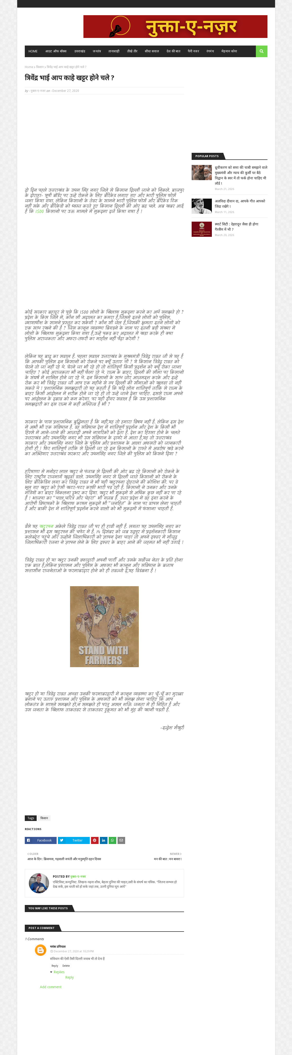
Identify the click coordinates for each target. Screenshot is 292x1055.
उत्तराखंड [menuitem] (79, 51)
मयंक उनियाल (57, 946)
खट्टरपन (46, 527)
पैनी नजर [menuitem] (193, 51)
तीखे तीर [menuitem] (132, 51)
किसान (40, 67)
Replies (59, 972)
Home (29, 67)
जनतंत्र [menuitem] (97, 51)
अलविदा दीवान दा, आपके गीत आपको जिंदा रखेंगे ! (240, 203)
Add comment (50, 987)
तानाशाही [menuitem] (113, 51)
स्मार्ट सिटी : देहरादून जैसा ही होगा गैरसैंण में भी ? (236, 226)
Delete (66, 965)
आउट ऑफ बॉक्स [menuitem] (56, 51)
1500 (40, 212)
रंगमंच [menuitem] (210, 51)
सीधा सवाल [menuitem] (152, 51)
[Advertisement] (104, 134)
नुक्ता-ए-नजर (38, 91)
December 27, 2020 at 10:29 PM (74, 951)
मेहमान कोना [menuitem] (229, 51)
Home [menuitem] (33, 51)
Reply (55, 965)
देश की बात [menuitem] (173, 51)
